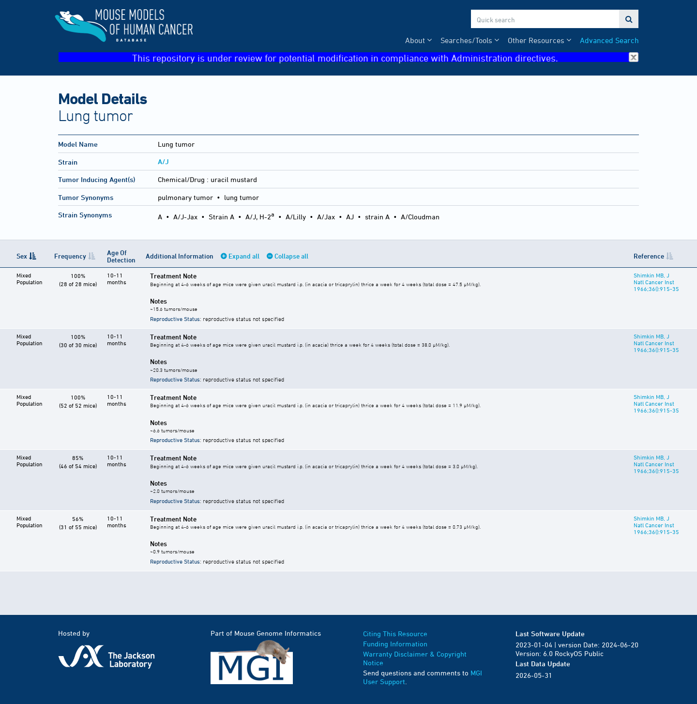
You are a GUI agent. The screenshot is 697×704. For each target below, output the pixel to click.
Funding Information (395, 644)
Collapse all (291, 256)
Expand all (243, 256)
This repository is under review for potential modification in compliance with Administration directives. (385, 57)
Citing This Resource (395, 633)
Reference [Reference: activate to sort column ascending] (649, 256)
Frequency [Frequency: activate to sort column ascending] (70, 256)
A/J (163, 161)
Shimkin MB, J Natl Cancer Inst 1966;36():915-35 (656, 282)
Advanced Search (609, 40)
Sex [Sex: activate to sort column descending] (21, 256)
